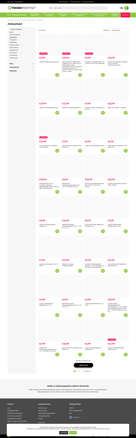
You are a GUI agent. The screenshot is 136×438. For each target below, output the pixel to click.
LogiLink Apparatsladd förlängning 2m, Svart (114, 225)
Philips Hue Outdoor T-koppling (117, 107)
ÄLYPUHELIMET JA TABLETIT (14, 418)
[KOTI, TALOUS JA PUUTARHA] (49, 15)
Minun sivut (10, 1)
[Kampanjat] (125, 15)
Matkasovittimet (14, 45)
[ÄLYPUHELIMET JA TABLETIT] (63, 15)
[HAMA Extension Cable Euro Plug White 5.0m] (72, 128)
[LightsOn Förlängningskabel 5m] (72, 90)
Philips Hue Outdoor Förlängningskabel (68, 264)
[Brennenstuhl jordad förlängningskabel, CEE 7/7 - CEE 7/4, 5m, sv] (72, 207)
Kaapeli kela (13, 42)
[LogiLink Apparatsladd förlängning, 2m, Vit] (49, 286)
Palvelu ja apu (42, 408)
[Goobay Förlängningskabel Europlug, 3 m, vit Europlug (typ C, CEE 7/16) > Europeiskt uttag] (95, 247)
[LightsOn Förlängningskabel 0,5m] (49, 44)
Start (8, 20)
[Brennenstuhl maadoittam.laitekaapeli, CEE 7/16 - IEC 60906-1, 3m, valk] (49, 330)
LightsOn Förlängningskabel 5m (71, 107)
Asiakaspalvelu (19, 1)
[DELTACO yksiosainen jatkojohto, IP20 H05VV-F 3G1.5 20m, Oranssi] (95, 166)
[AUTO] (8, 15)
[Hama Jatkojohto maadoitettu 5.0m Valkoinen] (49, 128)
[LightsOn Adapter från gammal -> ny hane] (95, 90)
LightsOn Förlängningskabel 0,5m (49, 62)
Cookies (40, 418)
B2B (70, 413)
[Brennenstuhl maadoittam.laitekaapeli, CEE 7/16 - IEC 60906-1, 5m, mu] (72, 166)
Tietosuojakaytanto (44, 416)
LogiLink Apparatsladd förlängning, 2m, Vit (46, 304)
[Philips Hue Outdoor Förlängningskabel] (72, 247)
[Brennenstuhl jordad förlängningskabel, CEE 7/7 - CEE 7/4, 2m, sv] (72, 286)
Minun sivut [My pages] (41, 422)
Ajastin (11, 32)
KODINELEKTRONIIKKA (13, 410)
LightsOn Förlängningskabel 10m (49, 107)
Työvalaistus (13, 52)
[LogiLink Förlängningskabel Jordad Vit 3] (49, 207)
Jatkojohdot (40, 20)
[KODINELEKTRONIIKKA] (19, 15)
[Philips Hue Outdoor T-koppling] (117, 90)
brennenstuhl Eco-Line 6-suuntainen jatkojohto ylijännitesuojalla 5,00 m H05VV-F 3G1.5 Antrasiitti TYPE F (49, 186)
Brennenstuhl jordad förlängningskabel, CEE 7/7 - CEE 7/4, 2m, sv (71, 305)
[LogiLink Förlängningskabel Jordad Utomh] (117, 330)
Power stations (13, 47)
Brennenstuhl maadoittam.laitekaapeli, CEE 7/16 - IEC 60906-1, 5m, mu (70, 185)
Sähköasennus (13, 50)
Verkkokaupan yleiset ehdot (46, 413)
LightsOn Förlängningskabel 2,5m (95, 145)
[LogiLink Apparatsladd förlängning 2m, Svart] (117, 207)
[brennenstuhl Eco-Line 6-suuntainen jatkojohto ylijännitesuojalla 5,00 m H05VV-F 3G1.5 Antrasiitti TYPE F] (49, 166)
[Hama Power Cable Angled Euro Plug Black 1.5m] (95, 207)
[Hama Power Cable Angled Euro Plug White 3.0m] (117, 247)
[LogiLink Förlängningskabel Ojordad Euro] (95, 330)
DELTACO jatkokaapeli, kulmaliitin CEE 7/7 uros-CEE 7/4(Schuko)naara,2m (117, 63)
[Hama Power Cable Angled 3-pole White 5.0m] (72, 330)
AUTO (8, 408)
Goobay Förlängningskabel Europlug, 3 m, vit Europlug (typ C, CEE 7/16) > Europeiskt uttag (95, 265)
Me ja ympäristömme (75, 410)
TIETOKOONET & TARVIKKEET (14, 413)
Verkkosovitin (13, 58)
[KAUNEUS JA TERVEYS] (115, 15)
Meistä (71, 408)
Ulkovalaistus (13, 55)
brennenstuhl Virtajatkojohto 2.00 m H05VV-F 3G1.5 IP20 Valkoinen (95, 62)
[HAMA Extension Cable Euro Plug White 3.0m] (117, 128)
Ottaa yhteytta (42, 410)
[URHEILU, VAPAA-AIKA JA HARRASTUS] (79, 15)
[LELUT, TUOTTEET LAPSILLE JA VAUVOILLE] (99, 15)
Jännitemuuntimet (14, 34)
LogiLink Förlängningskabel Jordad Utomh (116, 348)
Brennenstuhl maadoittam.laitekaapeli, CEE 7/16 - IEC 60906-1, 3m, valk (48, 349)
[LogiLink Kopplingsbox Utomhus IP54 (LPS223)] (117, 166)
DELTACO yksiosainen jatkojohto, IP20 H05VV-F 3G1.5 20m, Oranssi (94, 185)
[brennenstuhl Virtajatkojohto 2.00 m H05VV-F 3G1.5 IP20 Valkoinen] (95, 44)
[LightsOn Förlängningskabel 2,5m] (95, 128)
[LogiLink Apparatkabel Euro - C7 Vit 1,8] (95, 286)
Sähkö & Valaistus (31, 20)
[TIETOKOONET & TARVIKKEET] (35, 15)
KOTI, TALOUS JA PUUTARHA (18, 20)
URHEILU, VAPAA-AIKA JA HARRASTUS (17, 421)
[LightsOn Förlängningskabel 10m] (49, 90)
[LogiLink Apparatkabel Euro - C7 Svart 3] (49, 247)
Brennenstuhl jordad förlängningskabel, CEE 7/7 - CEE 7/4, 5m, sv (71, 226)
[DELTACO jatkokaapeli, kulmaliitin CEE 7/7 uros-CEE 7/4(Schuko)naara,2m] (117, 44)
